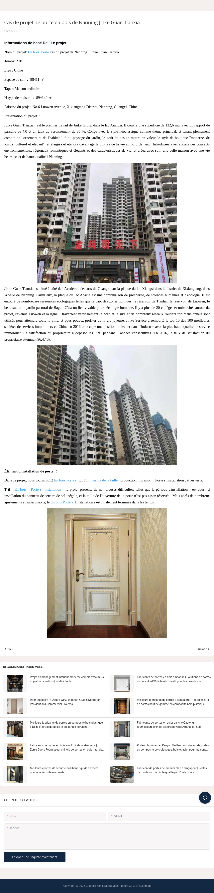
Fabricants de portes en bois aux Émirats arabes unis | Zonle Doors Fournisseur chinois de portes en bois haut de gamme (66, 748)
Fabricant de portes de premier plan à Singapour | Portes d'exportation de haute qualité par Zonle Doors (172, 770)
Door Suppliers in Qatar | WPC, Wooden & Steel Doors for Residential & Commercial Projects (65, 702)
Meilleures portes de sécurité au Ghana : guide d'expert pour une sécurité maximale (64, 770)
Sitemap (145, 885)
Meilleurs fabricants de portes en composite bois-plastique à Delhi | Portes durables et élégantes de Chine (66, 724)
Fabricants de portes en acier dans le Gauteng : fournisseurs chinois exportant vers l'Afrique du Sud (169, 724)
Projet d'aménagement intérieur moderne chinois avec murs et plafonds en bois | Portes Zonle (67, 679)
